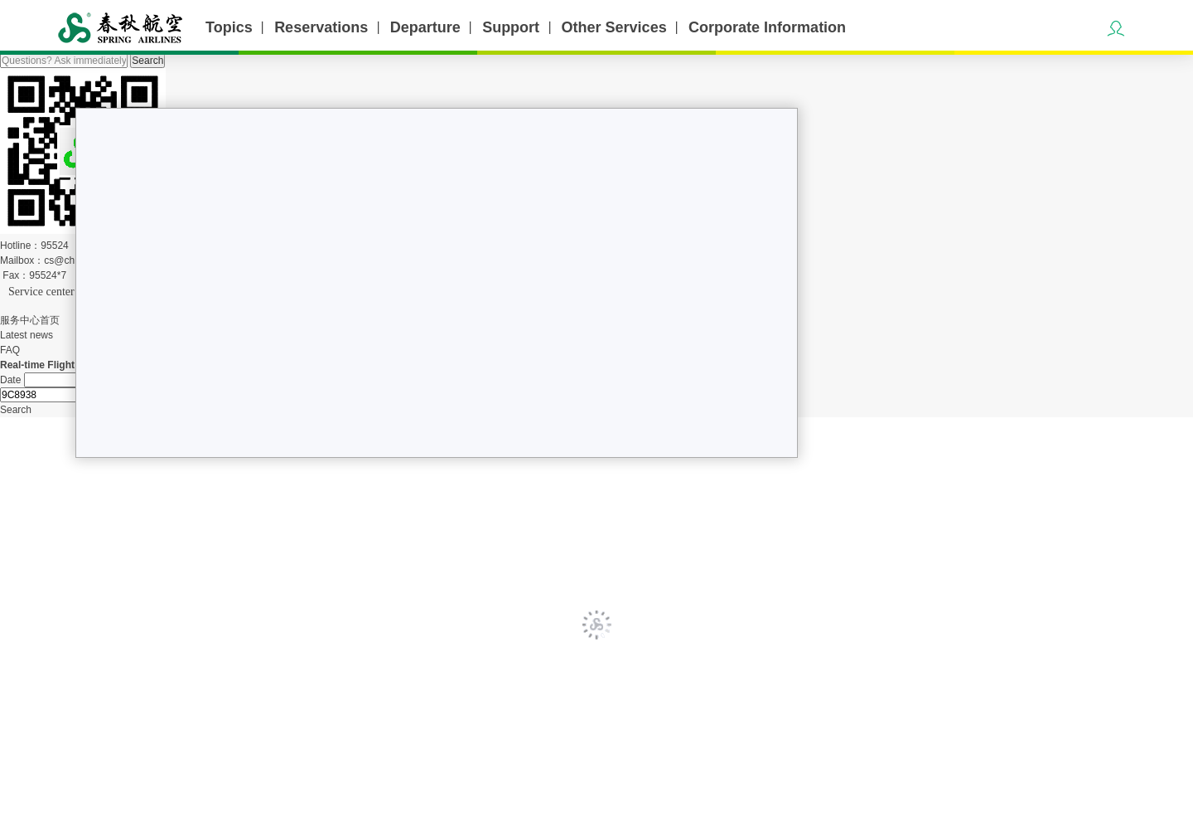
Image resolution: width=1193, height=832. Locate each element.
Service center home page (68, 291)
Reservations (321, 27)
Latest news (26, 335)
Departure (425, 27)
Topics (229, 27)
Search (147, 60)
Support (510, 27)
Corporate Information (767, 27)
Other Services (614, 27)
